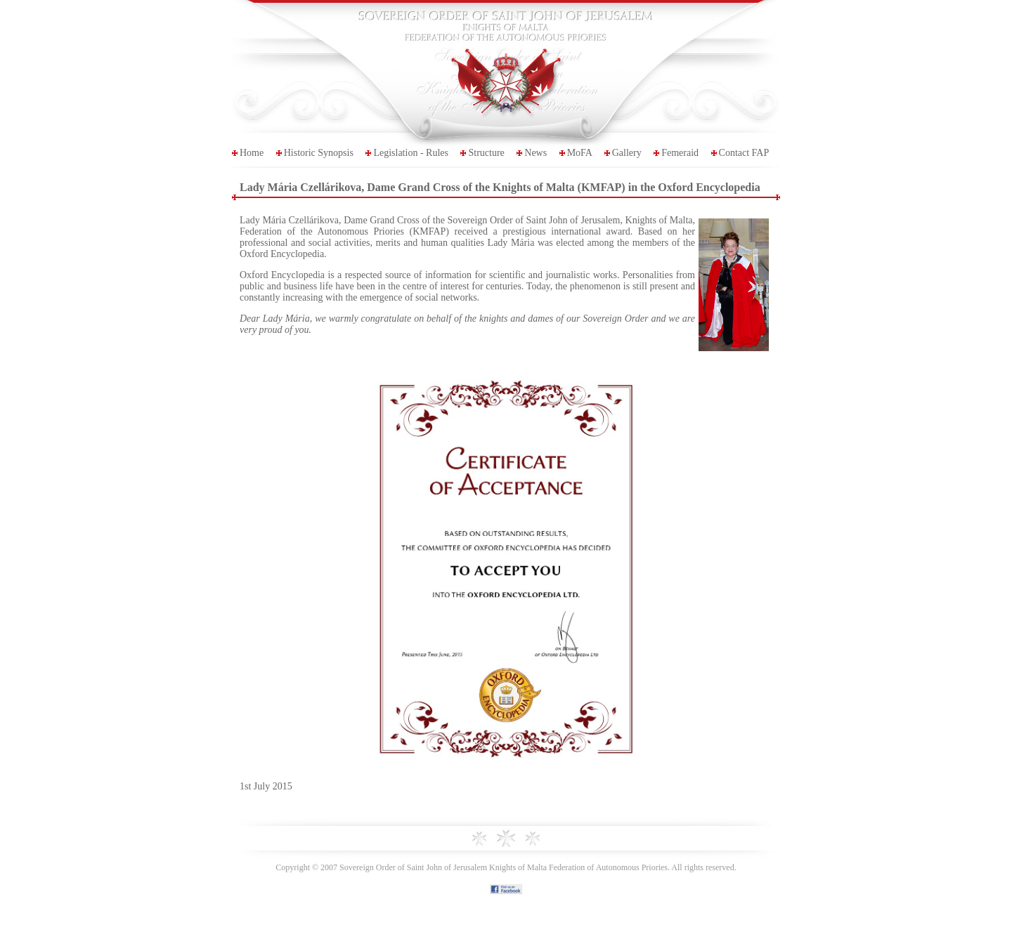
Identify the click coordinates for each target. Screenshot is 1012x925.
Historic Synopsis (318, 152)
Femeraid (680, 152)
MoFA (579, 152)
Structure (486, 152)
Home (252, 152)
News (535, 152)
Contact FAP (744, 152)
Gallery (627, 152)
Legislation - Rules (410, 152)
